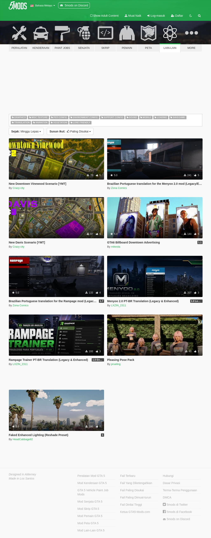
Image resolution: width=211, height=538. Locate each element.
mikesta (115, 246)
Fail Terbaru (127, 475)
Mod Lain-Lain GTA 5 (90, 530)
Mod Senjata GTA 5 (89, 501)
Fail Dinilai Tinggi (131, 504)
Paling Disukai (70, 131)
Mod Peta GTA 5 (87, 523)
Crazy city (18, 187)
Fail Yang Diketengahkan (136, 483)
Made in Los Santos (21, 478)
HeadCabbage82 (23, 439)
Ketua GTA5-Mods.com (135, 511)
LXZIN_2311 (118, 305)
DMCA (167, 497)
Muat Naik (133, 15)
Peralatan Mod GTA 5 (91, 475)
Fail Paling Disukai (132, 490)
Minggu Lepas (26, 131)
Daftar (177, 15)
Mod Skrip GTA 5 (88, 508)
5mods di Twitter (175, 504)
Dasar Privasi (171, 483)
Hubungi (168, 475)
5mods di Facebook (177, 512)
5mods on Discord (176, 519)
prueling (116, 364)
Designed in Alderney (22, 474)
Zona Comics (119, 187)
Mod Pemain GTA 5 (89, 516)
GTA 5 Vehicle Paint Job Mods (92, 492)
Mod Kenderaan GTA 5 (92, 483)
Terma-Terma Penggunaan (180, 490)
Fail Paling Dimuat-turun (135, 497)
